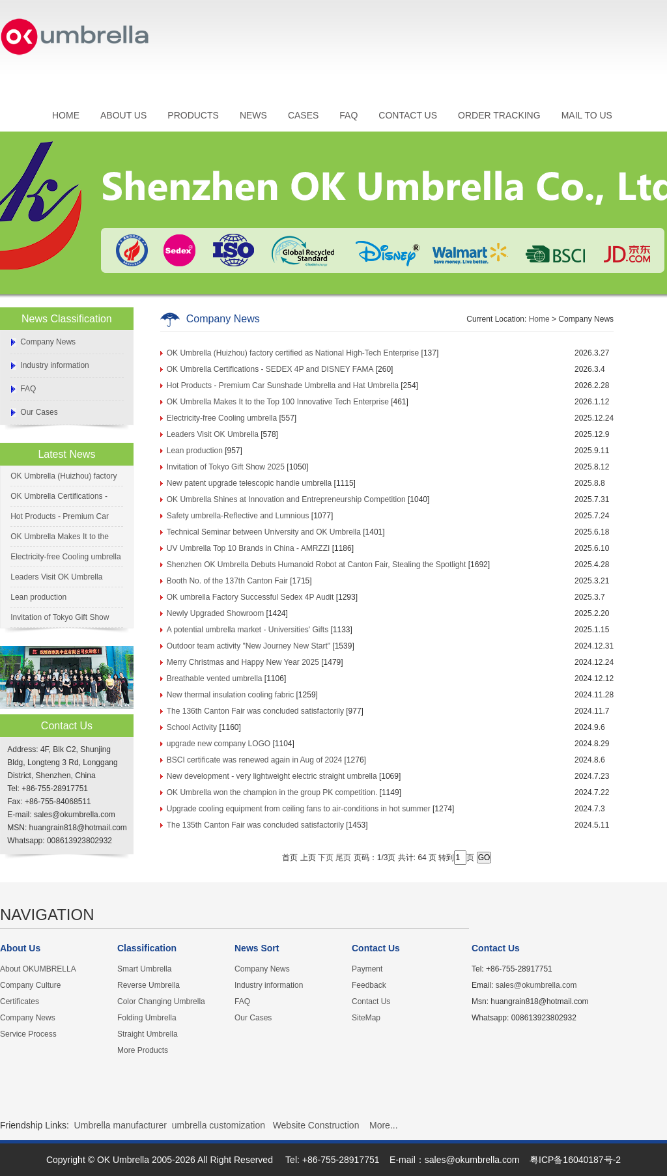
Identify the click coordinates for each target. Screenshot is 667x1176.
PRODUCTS (193, 115)
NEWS (253, 115)
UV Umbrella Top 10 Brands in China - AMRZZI (248, 548)
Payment (367, 968)
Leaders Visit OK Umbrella (56, 576)
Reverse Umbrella (148, 985)
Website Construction (316, 1125)
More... (383, 1125)
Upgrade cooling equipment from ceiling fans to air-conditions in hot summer (299, 808)
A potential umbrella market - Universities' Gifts (247, 629)
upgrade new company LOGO (218, 743)
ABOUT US (123, 115)
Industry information (54, 365)
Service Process (28, 1034)
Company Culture (30, 985)
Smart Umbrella (144, 968)
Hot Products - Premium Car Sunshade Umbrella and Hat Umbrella (283, 385)
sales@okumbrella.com (536, 985)
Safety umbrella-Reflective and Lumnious (238, 515)
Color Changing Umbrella (161, 1001)
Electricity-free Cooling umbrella (65, 556)
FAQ (348, 115)
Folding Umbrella (147, 1017)
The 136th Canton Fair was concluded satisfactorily (255, 711)
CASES (303, 115)
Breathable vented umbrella (215, 678)
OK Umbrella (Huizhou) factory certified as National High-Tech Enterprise (293, 352)
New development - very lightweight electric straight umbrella (272, 776)
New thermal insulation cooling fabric (230, 694)
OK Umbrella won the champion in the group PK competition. (272, 792)
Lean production (38, 597)
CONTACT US (407, 115)
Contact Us (371, 1001)
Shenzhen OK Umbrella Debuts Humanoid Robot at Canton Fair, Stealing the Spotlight (316, 564)
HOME (65, 115)
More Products (142, 1050)
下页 (326, 857)
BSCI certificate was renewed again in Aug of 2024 (255, 759)
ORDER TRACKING (499, 115)
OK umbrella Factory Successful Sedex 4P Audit (250, 597)
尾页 (343, 857)
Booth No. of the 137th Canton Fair (227, 580)
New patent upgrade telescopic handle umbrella (249, 483)
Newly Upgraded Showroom (215, 613)
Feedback (369, 985)
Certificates (19, 1001)
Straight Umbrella (147, 1034)
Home (539, 319)
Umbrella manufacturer (120, 1125)
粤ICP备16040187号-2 (575, 1160)
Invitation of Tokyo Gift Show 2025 (226, 466)
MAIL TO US (586, 115)
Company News (48, 341)
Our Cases (38, 412)
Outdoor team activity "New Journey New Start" (248, 646)
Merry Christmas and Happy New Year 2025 (243, 662)
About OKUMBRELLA (38, 968)
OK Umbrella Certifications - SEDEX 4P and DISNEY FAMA (270, 369)
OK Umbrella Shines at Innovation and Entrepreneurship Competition (286, 499)
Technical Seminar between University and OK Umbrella (264, 532)
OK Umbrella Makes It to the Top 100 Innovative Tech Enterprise (278, 401)
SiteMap (366, 1017)
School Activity (192, 727)
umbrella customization (218, 1125)
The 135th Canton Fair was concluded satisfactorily (255, 825)
